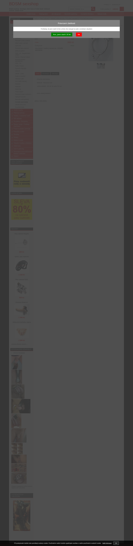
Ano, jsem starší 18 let (62, 34)
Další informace (107, 543)
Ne (79, 34)
